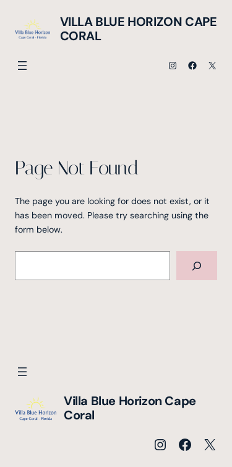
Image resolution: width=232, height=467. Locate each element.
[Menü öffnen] (22, 65)
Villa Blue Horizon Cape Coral (138, 29)
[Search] (196, 265)
